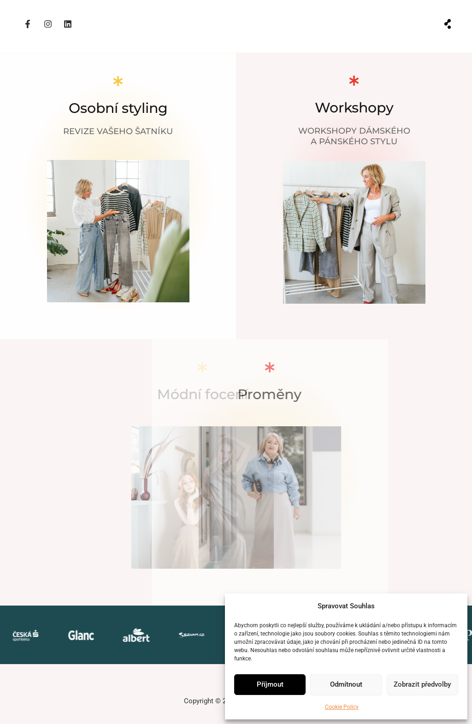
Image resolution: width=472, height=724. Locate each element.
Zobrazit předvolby (422, 684)
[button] (447, 24)
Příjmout (270, 684)
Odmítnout (346, 684)
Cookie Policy (342, 707)
